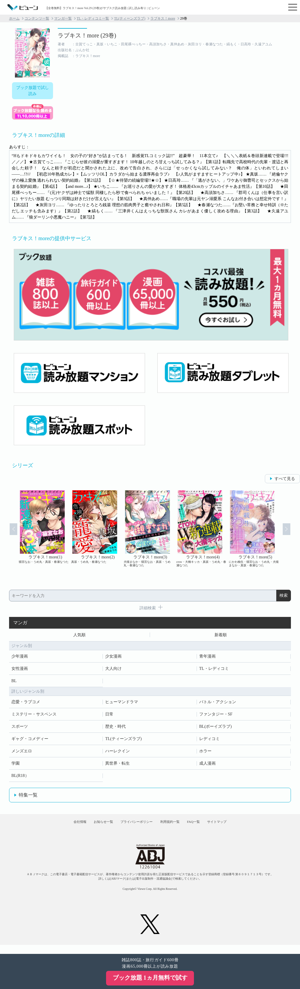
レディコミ (209, 740)
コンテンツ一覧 (37, 18)
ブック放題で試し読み (32, 90)
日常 (109, 716)
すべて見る (285, 479)
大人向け (113, 670)
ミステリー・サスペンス (34, 716)
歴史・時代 (115, 728)
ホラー (205, 753)
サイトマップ (240, 827)
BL (14, 682)
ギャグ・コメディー (29, 740)
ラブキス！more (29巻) (87, 35)
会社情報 (56, 827)
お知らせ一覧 (88, 827)
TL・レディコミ (214, 670)
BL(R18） (20, 777)
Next (292, 534)
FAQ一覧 (208, 827)
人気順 (79, 636)
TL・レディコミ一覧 (93, 18)
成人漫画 (207, 765)
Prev (8, 534)
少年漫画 (19, 658)
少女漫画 (113, 658)
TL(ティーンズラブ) (129, 18)
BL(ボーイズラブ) (215, 728)
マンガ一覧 (63, 18)
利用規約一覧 (175, 827)
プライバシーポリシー (132, 827)
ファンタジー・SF (216, 716)
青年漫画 (207, 658)
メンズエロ (21, 753)
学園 (15, 765)
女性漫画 (19, 670)
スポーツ (19, 728)
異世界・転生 (117, 765)
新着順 (220, 636)
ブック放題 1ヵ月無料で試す (150, 977)
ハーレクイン (117, 753)
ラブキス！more (162, 18)
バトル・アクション (217, 703)
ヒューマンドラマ (121, 703)
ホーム (14, 18)
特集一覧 (28, 796)
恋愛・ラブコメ (25, 703)
